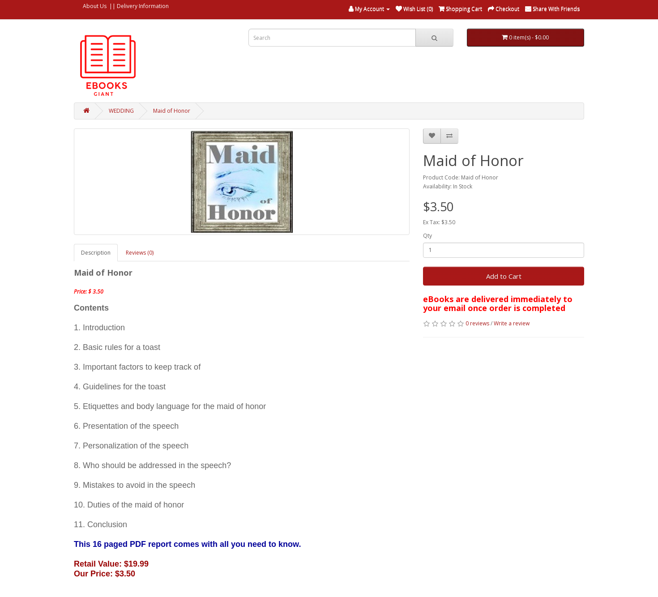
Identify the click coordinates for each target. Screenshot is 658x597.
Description (96, 252)
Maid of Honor (171, 111)
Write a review (512, 323)
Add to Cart (503, 276)
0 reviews (477, 323)
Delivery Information (143, 6)
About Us (95, 6)
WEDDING (121, 111)
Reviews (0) (140, 252)
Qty (427, 235)
